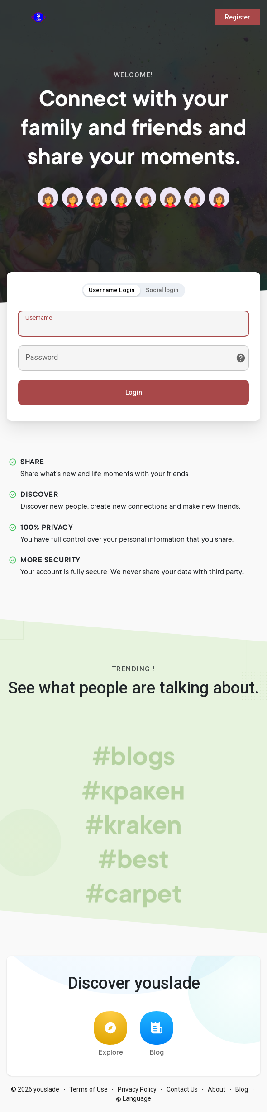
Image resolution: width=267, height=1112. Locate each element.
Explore (110, 1034)
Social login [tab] (162, 290)
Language (133, 1098)
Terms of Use (88, 1089)
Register (237, 17)
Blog (156, 1034)
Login (133, 392)
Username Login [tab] (112, 290)
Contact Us (182, 1089)
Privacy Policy (137, 1089)
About (216, 1089)
